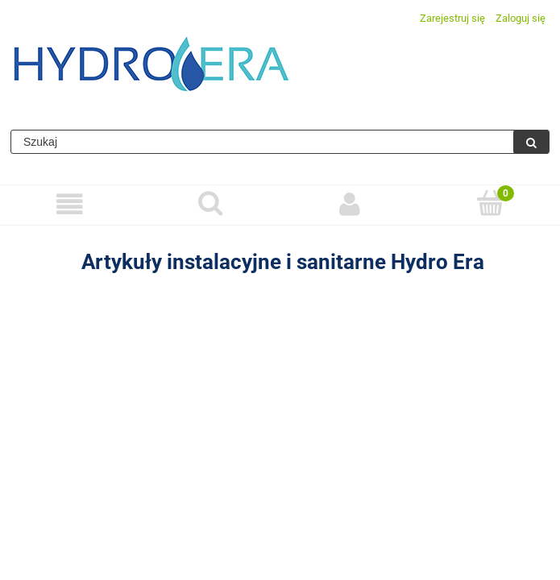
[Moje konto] (350, 204)
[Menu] (70, 204)
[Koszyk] (489, 203)
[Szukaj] (531, 142)
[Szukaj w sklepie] (262, 142)
